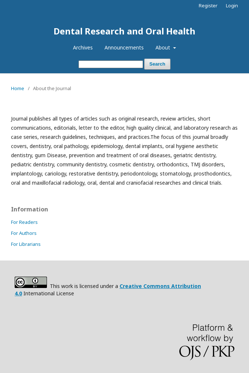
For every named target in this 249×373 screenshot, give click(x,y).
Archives (83, 47)
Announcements (124, 47)
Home (17, 88)
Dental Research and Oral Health (124, 31)
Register (208, 5)
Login (232, 5)
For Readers (24, 222)
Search (157, 64)
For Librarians (26, 244)
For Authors (24, 233)
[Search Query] (110, 64)
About (163, 47)
